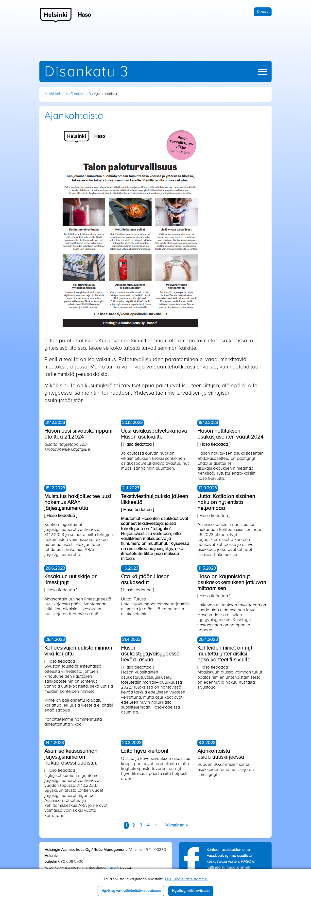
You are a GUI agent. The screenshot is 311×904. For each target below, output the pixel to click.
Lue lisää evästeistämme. (186, 879)
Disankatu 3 (86, 72)
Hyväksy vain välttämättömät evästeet (131, 891)
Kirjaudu (262, 11)
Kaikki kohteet (56, 94)
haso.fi (113, 868)
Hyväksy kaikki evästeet (190, 891)
